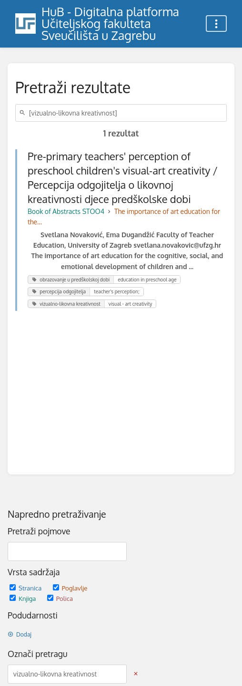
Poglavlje (70, 588)
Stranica (26, 588)
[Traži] (24, 113)
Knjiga (24, 598)
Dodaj (19, 634)
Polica (60, 598)
